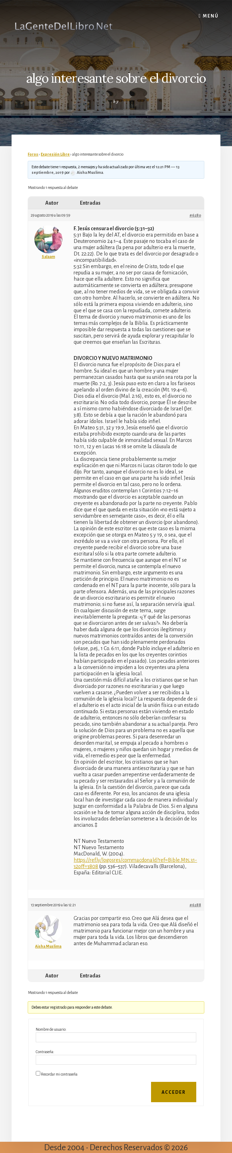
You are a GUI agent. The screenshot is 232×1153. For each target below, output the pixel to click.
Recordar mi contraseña (59, 1074)
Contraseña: (45, 1052)
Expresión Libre (55, 154)
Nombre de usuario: (51, 1029)
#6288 (195, 905)
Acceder (174, 1092)
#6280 (195, 215)
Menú (211, 16)
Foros (33, 154)
